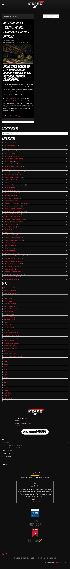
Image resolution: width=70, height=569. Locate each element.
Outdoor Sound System (12, 174)
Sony (5, 372)
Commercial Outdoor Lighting (14, 237)
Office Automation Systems (13, 208)
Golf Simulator (8, 351)
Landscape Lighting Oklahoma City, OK (15, 42)
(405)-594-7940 (22, 426)
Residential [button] (35, 453)
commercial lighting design (12, 343)
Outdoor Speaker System (12, 253)
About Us (35, 442)
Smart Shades (9, 187)
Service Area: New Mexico (13, 445)
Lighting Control (10, 232)
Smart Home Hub (10, 227)
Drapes (6, 364)
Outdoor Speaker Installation (14, 222)
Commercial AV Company (13, 177)
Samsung (6, 395)
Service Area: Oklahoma (12, 447)
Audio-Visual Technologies (13, 261)
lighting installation (10, 327)
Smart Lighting (8, 298)
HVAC (6, 401)
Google (6, 382)
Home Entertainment (10, 290)
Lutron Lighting (9, 269)
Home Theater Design (11, 193)
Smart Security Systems (12, 198)
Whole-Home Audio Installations (14, 356)
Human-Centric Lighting (12, 214)
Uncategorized (9, 143)
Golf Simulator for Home (12, 190)
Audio (6, 366)
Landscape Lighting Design (13, 271)
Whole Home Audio (10, 345)
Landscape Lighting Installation (14, 219)
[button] (3, 4)
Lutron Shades (9, 161)
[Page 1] (51, 16)
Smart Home (8, 229)
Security (6, 359)
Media (6, 377)
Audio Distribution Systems (13, 216)
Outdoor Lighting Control (13, 264)
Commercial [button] (35, 456)
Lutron (6, 361)
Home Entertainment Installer (14, 274)
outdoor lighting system (11, 335)
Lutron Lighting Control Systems (15, 185)
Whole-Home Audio (11, 279)
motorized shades (9, 296)
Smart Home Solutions (12, 156)
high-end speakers (9, 340)
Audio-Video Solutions (11, 332)
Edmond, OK (9, 169)
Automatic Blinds (10, 243)
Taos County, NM (10, 151)
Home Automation (9, 319)
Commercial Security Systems (14, 240)
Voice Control (8, 301)
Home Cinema (8, 311)
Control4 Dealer (10, 179)
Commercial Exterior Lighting (14, 158)
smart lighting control (10, 330)
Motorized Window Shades (13, 164)
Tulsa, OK (8, 148)
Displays (6, 390)
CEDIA (6, 385)
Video (5, 369)
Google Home (8, 398)
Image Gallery (7, 459)
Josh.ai (7, 182)
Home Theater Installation (13, 206)
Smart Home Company (12, 266)
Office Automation (10, 153)
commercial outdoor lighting (12, 338)
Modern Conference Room (13, 258)
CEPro (6, 388)
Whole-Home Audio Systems (14, 172)
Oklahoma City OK (10, 145)
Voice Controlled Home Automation (16, 203)
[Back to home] (35, 4)
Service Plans (7, 450)
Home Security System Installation (15, 211)
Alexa (5, 380)
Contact (5, 464)
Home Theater (9, 248)
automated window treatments (13, 309)
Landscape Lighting (9, 40)
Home (4, 439)
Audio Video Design (11, 224)
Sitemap (58, 562)
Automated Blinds (10, 201)
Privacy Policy (65, 562)
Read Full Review (35, 501)
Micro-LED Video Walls (12, 277)
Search (64, 133)
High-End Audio (10, 195)
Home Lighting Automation (13, 166)
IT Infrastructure (10, 250)
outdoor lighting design (11, 348)
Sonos (6, 374)
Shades (6, 322)
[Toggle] (66, 145)
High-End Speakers (10, 245)
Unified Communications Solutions (15, 256)
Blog (4, 461)
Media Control (8, 393)
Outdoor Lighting (9, 317)
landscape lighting (9, 306)
